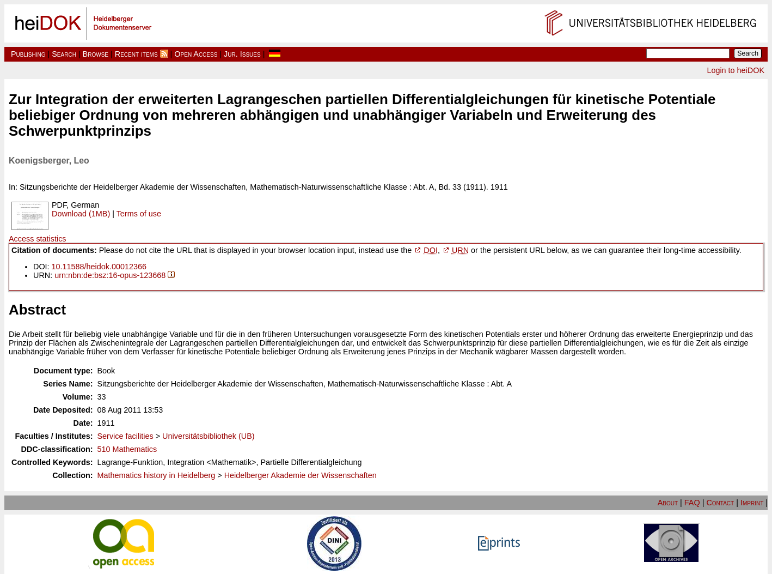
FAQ (692, 502)
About (668, 502)
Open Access (195, 54)
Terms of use (139, 213)
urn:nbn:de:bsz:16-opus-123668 (110, 275)
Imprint (751, 502)
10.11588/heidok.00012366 (99, 266)
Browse (95, 54)
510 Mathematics (127, 449)
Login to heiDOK (735, 70)
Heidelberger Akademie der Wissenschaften (300, 475)
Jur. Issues (242, 54)
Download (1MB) (81, 213)
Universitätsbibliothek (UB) (208, 436)
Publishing (28, 54)
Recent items (136, 54)
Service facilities (125, 436)
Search (64, 54)
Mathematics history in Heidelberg (156, 475)
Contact (720, 502)
